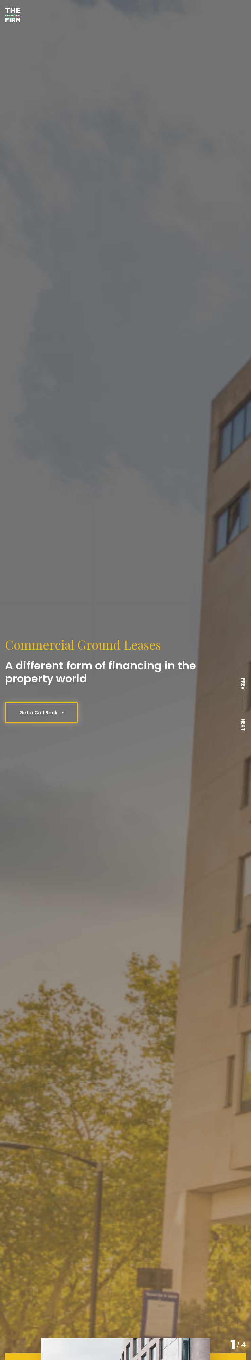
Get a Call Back (41, 712)
